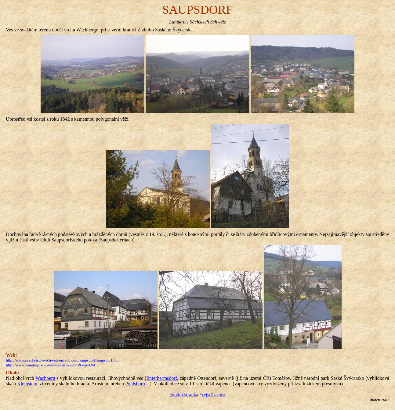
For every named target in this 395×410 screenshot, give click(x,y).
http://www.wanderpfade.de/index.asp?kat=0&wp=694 (50, 365)
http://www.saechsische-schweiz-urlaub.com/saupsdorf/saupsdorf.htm (63, 360)
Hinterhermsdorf (160, 378)
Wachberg (45, 378)
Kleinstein (27, 383)
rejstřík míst (214, 394)
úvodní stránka (183, 394)
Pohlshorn (135, 383)
